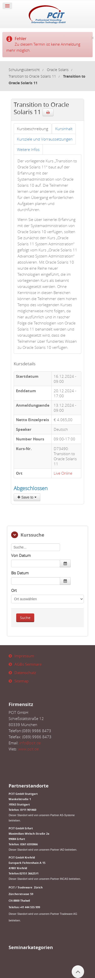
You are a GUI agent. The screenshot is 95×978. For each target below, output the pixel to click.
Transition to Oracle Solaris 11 (32, 76)
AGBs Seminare (28, 664)
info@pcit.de (30, 742)
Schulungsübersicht (24, 69)
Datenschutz (25, 672)
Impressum (24, 655)
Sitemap (21, 680)
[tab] (32, 128)
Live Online (63, 473)
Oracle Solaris (58, 69)
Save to (26, 497)
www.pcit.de (28, 748)
